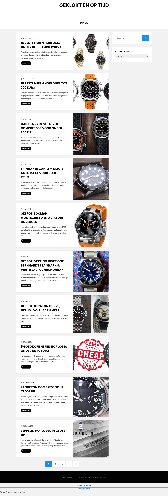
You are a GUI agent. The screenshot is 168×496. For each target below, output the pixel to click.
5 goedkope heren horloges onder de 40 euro (44, 350)
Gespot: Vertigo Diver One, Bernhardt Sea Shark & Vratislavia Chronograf (42, 266)
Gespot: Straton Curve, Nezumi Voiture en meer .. (41, 309)
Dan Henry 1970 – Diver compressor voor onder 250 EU (41, 129)
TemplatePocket (82, 479)
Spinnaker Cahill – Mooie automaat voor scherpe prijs (42, 174)
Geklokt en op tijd (84, 5)
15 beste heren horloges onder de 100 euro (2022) (41, 46)
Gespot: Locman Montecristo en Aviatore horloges (42, 219)
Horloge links (84, 491)
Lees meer (26, 64)
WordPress (103, 479)
